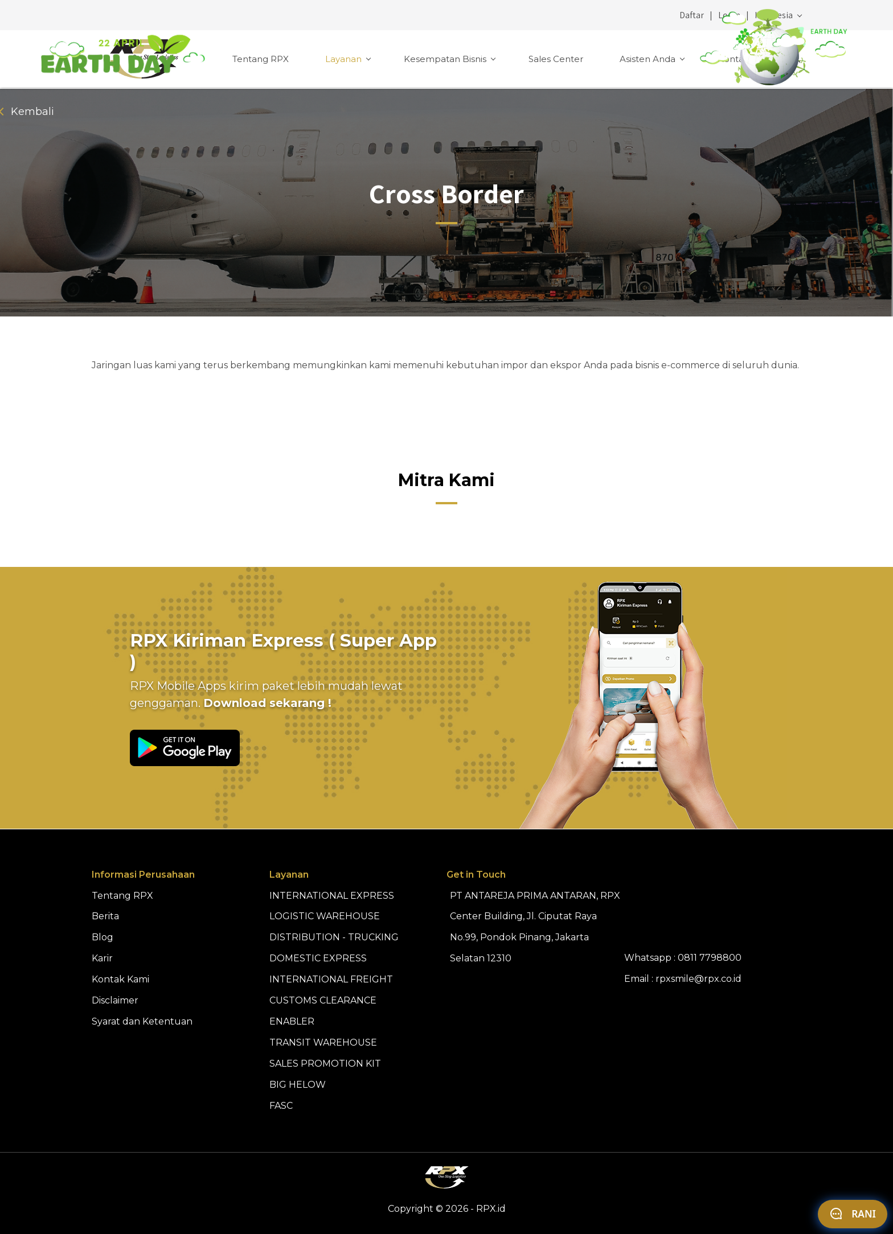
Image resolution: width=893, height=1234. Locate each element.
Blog (102, 937)
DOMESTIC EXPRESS (318, 958)
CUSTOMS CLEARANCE (322, 1000)
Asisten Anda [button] (649, 59)
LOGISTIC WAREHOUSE (324, 916)
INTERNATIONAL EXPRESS (331, 895)
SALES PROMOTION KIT (325, 1063)
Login (729, 15)
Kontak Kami (745, 59)
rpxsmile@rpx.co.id (699, 978)
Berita (105, 916)
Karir (102, 958)
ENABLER (291, 1021)
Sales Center (556, 59)
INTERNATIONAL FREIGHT (331, 979)
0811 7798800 (710, 957)
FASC (281, 1105)
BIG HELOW (297, 1084)
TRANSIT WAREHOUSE (323, 1042)
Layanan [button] (344, 59)
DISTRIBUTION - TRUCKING (334, 937)
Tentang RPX (260, 59)
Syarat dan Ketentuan (142, 1021)
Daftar (691, 15)
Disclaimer (115, 1000)
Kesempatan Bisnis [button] (446, 59)
